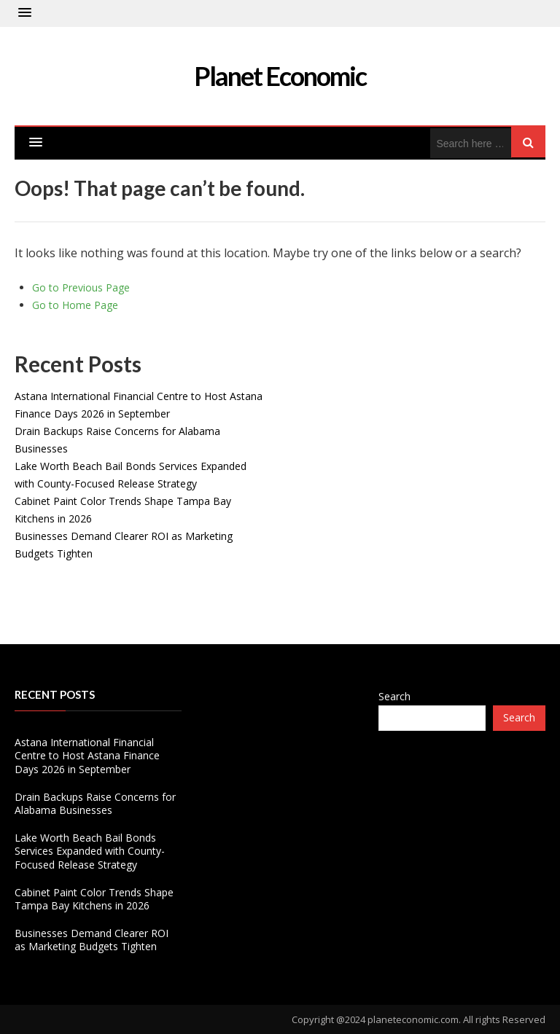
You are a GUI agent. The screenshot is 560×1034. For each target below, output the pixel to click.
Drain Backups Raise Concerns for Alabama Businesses (95, 803)
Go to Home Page (75, 305)
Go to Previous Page (81, 287)
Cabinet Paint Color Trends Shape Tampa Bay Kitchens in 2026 (94, 898)
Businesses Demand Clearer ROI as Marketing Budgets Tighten (91, 939)
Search (394, 696)
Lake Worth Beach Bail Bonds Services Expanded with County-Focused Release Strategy (90, 851)
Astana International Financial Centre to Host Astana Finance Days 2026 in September (87, 755)
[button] (24, 13)
